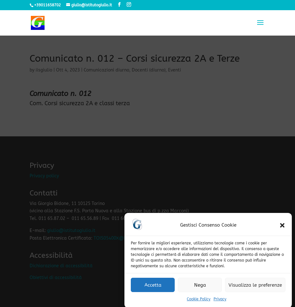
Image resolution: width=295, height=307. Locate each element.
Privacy (220, 302)
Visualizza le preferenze (255, 287)
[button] (282, 228)
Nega (200, 287)
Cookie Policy (198, 302)
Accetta (152, 287)
